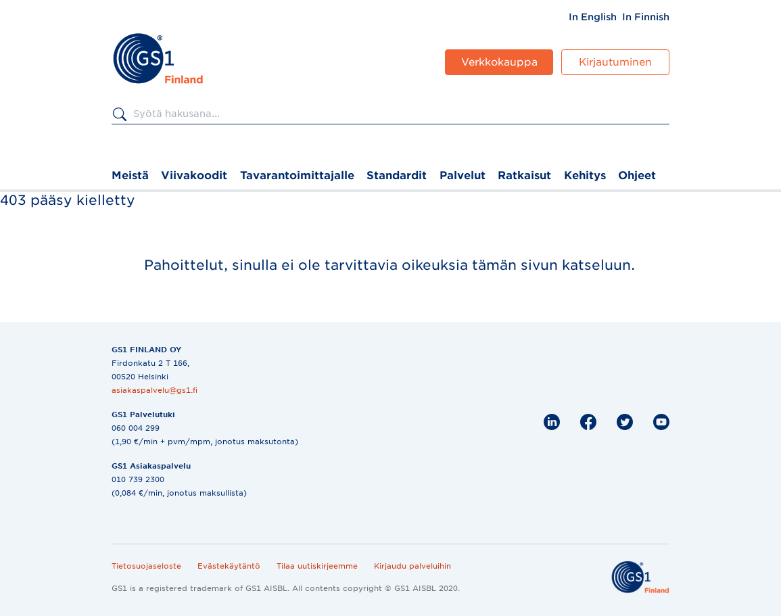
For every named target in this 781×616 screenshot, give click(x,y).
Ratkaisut (524, 175)
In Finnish (645, 16)
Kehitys (585, 175)
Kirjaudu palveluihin (412, 566)
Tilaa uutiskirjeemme (317, 566)
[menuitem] (593, 17)
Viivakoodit (194, 175)
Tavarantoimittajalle (297, 175)
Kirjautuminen (615, 62)
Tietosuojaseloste (146, 566)
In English (593, 16)
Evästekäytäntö (228, 566)
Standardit (396, 175)
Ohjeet (637, 175)
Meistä (130, 175)
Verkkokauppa (499, 62)
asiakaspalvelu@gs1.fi (154, 390)
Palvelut (463, 175)
